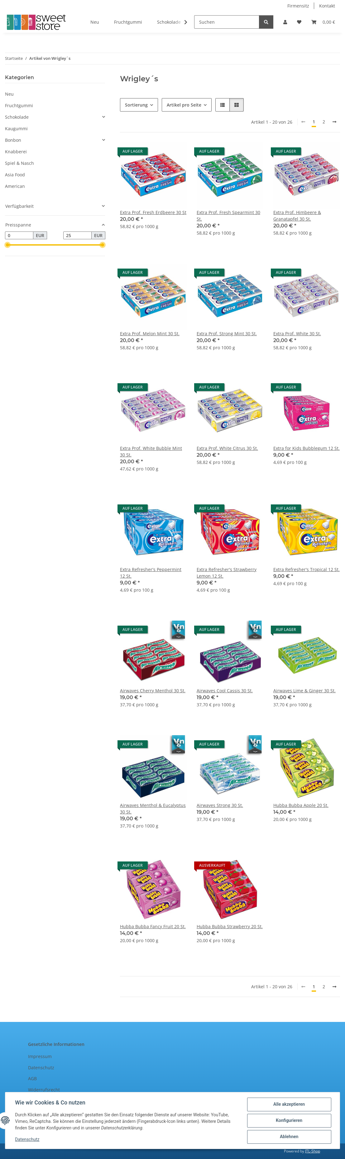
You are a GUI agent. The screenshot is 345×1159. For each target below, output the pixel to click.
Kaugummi (16, 128)
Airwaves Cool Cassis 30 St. (225, 691)
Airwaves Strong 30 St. (220, 805)
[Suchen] (226, 22)
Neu (9, 94)
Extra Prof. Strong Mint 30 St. (227, 333)
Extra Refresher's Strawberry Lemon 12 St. (226, 572)
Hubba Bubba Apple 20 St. (300, 805)
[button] (285, 22)
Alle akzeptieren (288, 1104)
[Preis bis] (77, 235)
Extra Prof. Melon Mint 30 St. (150, 333)
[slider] (7, 245)
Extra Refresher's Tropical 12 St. (306, 569)
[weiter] (334, 122)
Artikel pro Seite (184, 105)
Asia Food (15, 175)
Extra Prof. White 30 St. (297, 333)
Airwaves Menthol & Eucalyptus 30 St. (153, 808)
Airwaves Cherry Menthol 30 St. (152, 691)
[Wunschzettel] (299, 22)
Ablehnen (289, 1136)
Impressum (40, 1056)
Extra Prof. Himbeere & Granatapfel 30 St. (297, 215)
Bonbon (13, 140)
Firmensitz (298, 6)
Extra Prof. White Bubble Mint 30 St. (151, 451)
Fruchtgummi (19, 105)
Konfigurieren (289, 1120)
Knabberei (16, 152)
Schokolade (17, 117)
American (15, 186)
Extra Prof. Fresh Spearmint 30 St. (228, 215)
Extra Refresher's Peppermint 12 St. (150, 572)
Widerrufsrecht (44, 1090)
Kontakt (327, 6)
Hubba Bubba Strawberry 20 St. (230, 926)
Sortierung (136, 105)
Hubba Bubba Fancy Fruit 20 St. (153, 926)
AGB (32, 1078)
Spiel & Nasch (19, 163)
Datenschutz (27, 1139)
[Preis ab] (19, 235)
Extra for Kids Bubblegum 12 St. (306, 448)
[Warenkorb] (323, 22)
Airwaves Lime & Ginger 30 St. (304, 691)
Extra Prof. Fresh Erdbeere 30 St (153, 212)
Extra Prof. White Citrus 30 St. (227, 448)
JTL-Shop (312, 1151)
